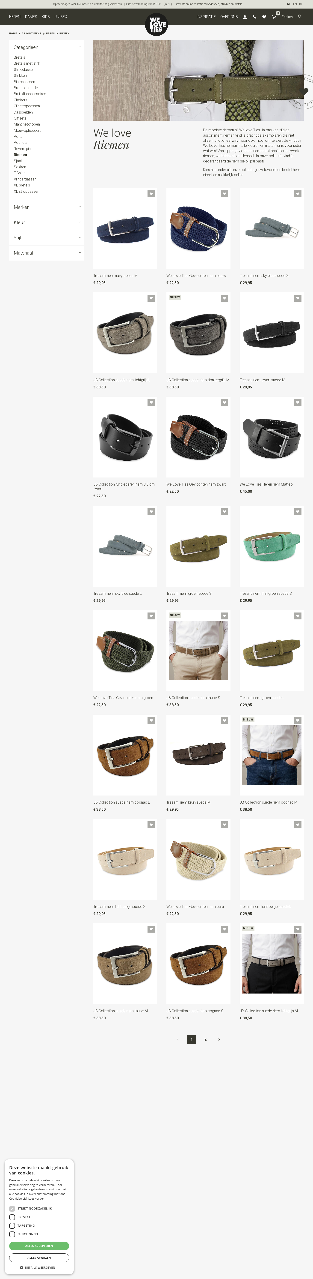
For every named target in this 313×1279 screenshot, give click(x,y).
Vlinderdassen (25, 179)
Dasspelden (23, 112)
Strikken (20, 75)
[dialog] (39, 1216)
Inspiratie (206, 17)
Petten (19, 136)
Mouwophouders (27, 130)
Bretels (19, 57)
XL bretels (22, 185)
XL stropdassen (26, 191)
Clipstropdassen (27, 106)
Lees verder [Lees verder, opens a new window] (36, 1199)
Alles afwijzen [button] (39, 1258)
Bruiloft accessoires (30, 94)
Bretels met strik (27, 63)
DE (301, 4)
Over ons (229, 17)
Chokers (20, 100)
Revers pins (23, 149)
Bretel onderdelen (28, 88)
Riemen (64, 33)
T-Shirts (20, 173)
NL (289, 4)
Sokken (20, 167)
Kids (46, 17)
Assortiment (31, 33)
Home (13, 33)
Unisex (60, 17)
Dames (31, 17)
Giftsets (20, 118)
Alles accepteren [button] (39, 1246)
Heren (15, 17)
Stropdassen (24, 69)
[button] (300, 17)
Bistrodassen (24, 82)
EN (295, 4)
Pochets (20, 143)
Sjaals (19, 161)
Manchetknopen (27, 124)
